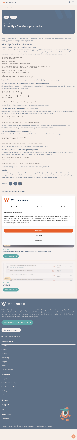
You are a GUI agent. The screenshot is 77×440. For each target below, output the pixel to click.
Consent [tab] (14, 207)
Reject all (38, 240)
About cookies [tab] (38, 207)
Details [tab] (63, 207)
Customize (38, 235)
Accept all (38, 230)
